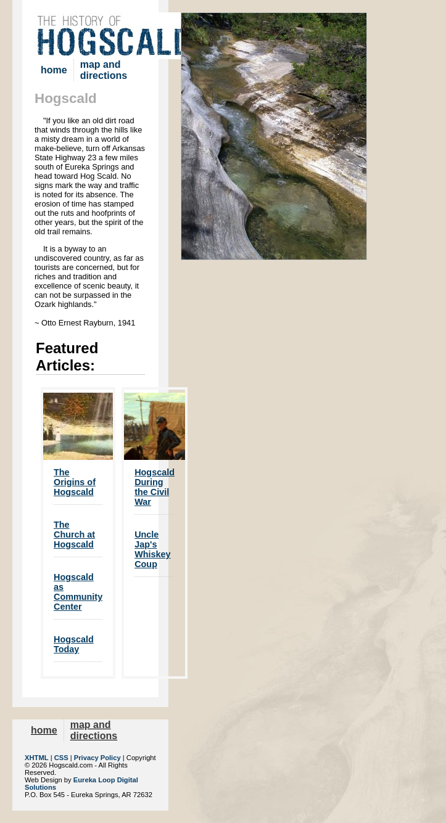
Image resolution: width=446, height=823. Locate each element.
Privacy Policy (97, 757)
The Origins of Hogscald (75, 482)
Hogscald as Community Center (78, 592)
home (54, 70)
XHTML (37, 757)
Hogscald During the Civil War (154, 487)
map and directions (103, 70)
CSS (61, 757)
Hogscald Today (74, 644)
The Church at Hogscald (74, 534)
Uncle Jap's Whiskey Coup (152, 549)
